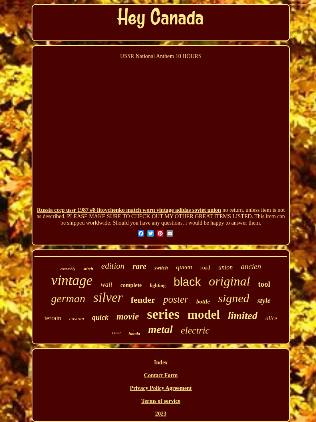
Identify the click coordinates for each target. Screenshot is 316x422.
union (225, 267)
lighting (157, 285)
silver (108, 297)
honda (134, 333)
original (229, 281)
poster (175, 299)
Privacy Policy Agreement (160, 388)
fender (143, 300)
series (163, 314)
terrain (52, 318)
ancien (251, 266)
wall (106, 284)
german (68, 298)
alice (271, 318)
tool (264, 284)
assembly (67, 269)
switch (161, 268)
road (205, 268)
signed (233, 298)
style (263, 301)
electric (195, 330)
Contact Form (160, 375)
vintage (72, 280)
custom (76, 318)
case (116, 333)
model (203, 314)
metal (160, 330)
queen (184, 267)
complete (131, 285)
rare (139, 266)
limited (243, 316)
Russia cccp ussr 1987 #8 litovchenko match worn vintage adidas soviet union (129, 210)
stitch (88, 268)
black (187, 281)
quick (100, 317)
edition (113, 266)
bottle (203, 301)
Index (160, 363)
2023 (161, 414)
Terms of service (160, 401)
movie (128, 316)
